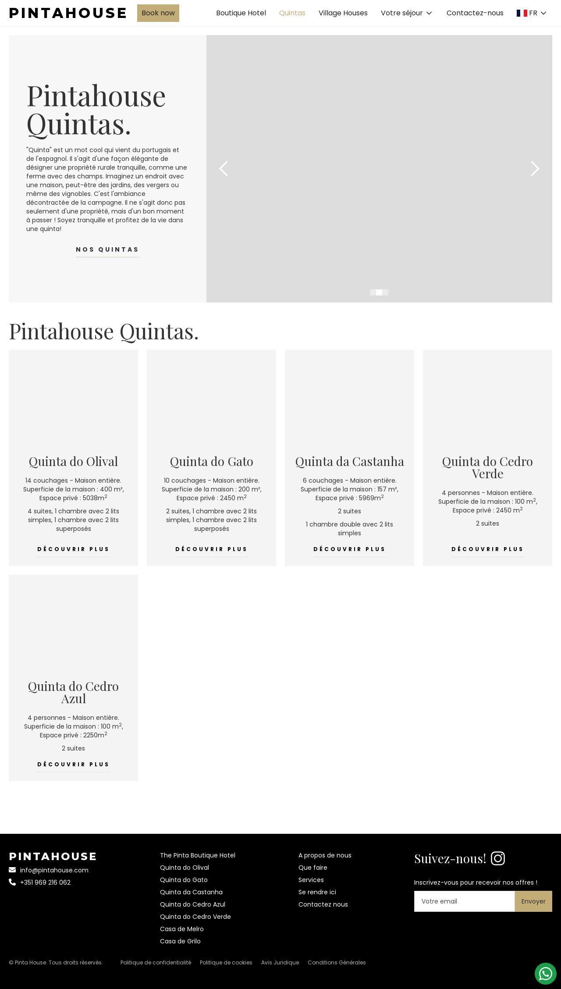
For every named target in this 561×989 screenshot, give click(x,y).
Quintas (292, 13)
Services (311, 880)
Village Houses (343, 13)
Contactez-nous (475, 13)
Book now (158, 13)
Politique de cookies (226, 962)
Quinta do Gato (184, 880)
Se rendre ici (317, 892)
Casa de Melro (182, 929)
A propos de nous (325, 855)
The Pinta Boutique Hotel (197, 855)
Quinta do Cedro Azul (192, 904)
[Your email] (464, 901)
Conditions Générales (337, 962)
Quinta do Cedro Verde (195, 917)
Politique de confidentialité (156, 962)
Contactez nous (323, 904)
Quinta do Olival (184, 868)
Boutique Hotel (241, 13)
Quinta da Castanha (191, 892)
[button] (407, 13)
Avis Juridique (280, 962)
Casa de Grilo (180, 941)
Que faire (312, 868)
